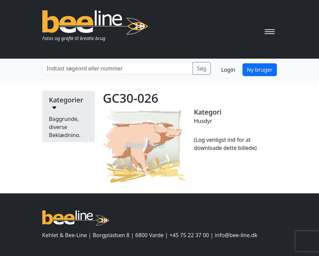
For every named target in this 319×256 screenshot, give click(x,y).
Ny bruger (259, 69)
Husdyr (203, 121)
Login (228, 69)
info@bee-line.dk (236, 235)
